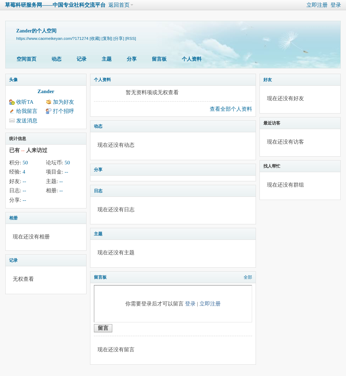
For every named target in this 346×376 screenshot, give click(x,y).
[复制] (107, 38)
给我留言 (26, 111)
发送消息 (26, 120)
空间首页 (26, 59)
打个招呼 (63, 111)
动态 (56, 59)
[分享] (118, 38)
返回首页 (119, 5)
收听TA (25, 102)
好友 (267, 79)
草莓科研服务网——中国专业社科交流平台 (55, 5)
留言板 (159, 59)
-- (66, 172)
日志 (98, 190)
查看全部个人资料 (231, 109)
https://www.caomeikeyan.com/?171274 (52, 38)
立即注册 (317, 5)
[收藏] (95, 38)
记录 (81, 59)
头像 (13, 79)
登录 (335, 5)
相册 (13, 218)
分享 (132, 59)
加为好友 (63, 102)
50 (25, 162)
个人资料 (192, 59)
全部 (248, 277)
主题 (107, 59)
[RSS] (130, 38)
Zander (45, 91)
